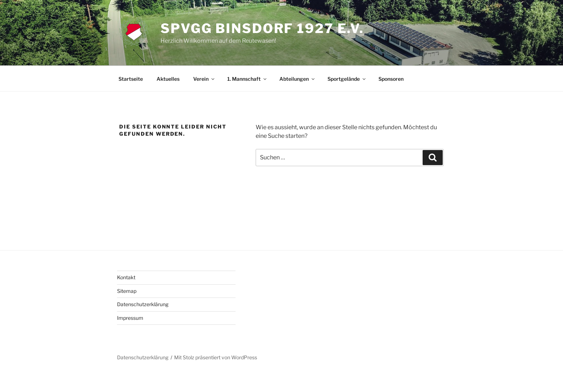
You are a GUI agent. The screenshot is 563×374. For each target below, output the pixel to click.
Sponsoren (391, 79)
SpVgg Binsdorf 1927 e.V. (262, 28)
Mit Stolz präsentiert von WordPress (215, 357)
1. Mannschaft (247, 79)
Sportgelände (347, 79)
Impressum (130, 318)
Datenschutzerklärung (142, 304)
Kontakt (126, 277)
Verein (204, 79)
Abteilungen (297, 79)
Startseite (130, 79)
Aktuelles (168, 79)
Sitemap (126, 291)
